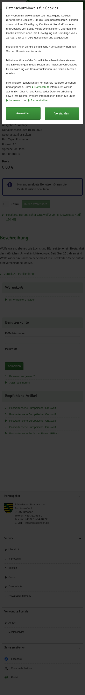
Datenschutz (41, 87)
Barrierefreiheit (39, 100)
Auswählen (23, 113)
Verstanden (61, 113)
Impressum (15, 100)
